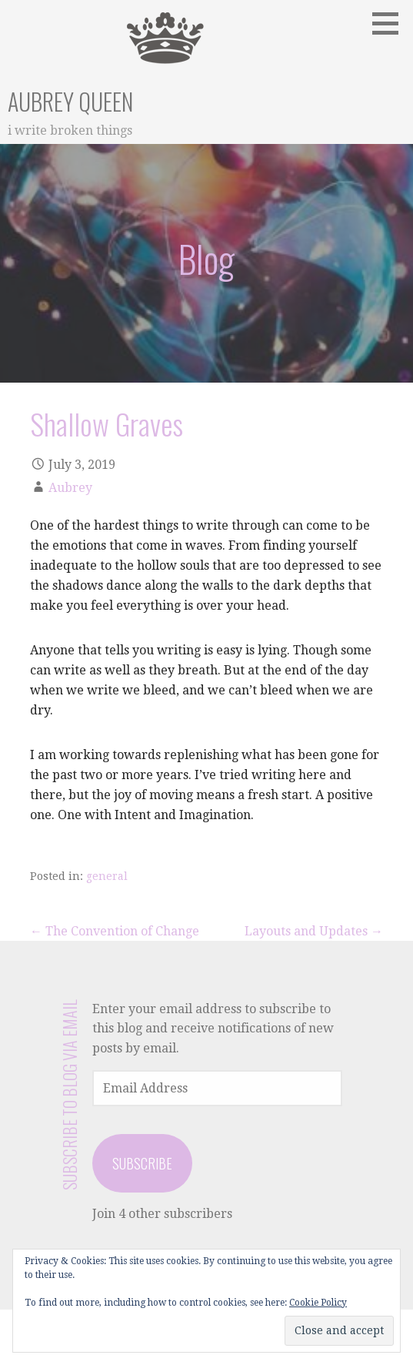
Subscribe (142, 1163)
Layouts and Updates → (314, 931)
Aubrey (70, 487)
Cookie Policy (318, 1302)
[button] (390, 23)
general (107, 876)
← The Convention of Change (114, 931)
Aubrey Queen (70, 101)
